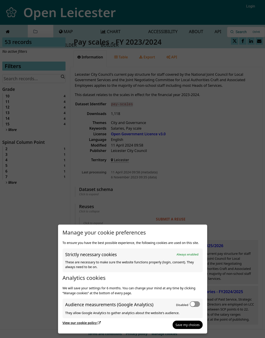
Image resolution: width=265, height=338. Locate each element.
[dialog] (132, 279)
